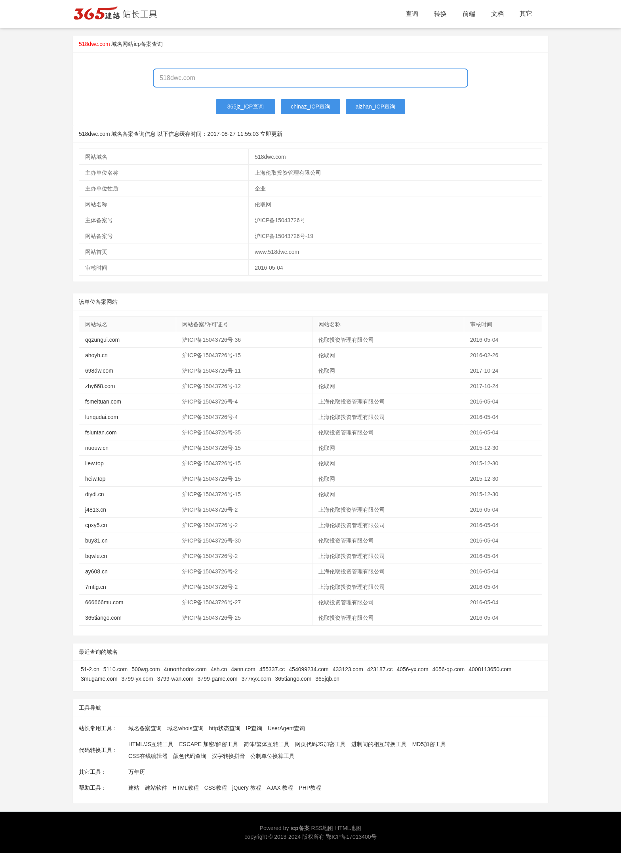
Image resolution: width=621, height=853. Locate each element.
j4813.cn (95, 509)
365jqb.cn (327, 679)
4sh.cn (219, 669)
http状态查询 (224, 728)
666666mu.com (104, 602)
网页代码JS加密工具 (320, 744)
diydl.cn (94, 494)
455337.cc (272, 669)
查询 (412, 13)
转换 (440, 13)
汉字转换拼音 (228, 756)
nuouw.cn (97, 448)
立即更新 (271, 134)
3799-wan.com (175, 679)
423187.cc (380, 669)
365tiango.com (103, 618)
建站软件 (156, 787)
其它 (526, 13)
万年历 (136, 772)
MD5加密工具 (429, 744)
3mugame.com (99, 679)
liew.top (94, 463)
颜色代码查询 (189, 756)
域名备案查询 (145, 728)
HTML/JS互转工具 (150, 744)
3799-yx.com (137, 679)
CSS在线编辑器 (148, 756)
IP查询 (254, 728)
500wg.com (145, 669)
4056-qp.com (448, 669)
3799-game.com (218, 679)
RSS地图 (322, 828)
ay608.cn (96, 571)
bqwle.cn (96, 556)
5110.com (115, 669)
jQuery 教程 (246, 787)
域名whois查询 (185, 728)
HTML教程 (186, 787)
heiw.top (95, 479)
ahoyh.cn (96, 355)
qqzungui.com (102, 340)
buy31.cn (96, 540)
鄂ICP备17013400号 (351, 837)
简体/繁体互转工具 (267, 744)
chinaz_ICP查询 (310, 106)
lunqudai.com (101, 417)
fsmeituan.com (103, 401)
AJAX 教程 (280, 787)
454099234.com (308, 669)
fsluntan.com (100, 432)
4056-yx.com (412, 669)
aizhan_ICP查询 (375, 106)
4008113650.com (490, 669)
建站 (133, 787)
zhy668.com (100, 386)
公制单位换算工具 (272, 756)
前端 (469, 13)
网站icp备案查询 (142, 44)
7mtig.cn (95, 587)
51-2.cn (90, 669)
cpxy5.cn (96, 525)
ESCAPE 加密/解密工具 (208, 744)
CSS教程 (215, 787)
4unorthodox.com (185, 669)
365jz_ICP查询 (245, 106)
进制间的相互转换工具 (379, 744)
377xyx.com (256, 679)
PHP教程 (310, 787)
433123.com (348, 669)
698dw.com (99, 370)
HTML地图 (348, 828)
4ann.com (243, 669)
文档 (497, 13)
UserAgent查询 (286, 728)
